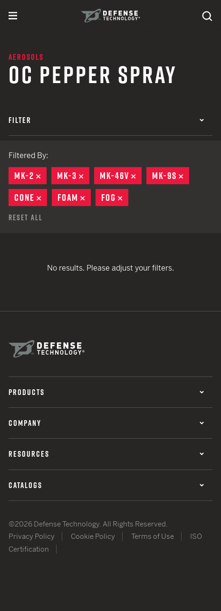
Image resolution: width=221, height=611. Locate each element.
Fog (114, 197)
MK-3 (73, 175)
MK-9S (170, 175)
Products (106, 392)
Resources (106, 454)
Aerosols (26, 57)
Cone (30, 197)
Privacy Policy (32, 536)
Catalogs (106, 485)
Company (106, 423)
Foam (74, 197)
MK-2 (30, 175)
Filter (106, 120)
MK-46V (121, 175)
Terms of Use (152, 536)
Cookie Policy (93, 536)
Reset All (26, 217)
